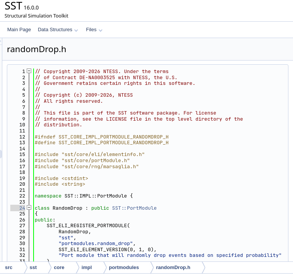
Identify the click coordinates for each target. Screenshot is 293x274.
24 (113, 225)
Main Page (19, 29)
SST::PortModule (230, 225)
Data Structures (58, 29)
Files (94, 29)
